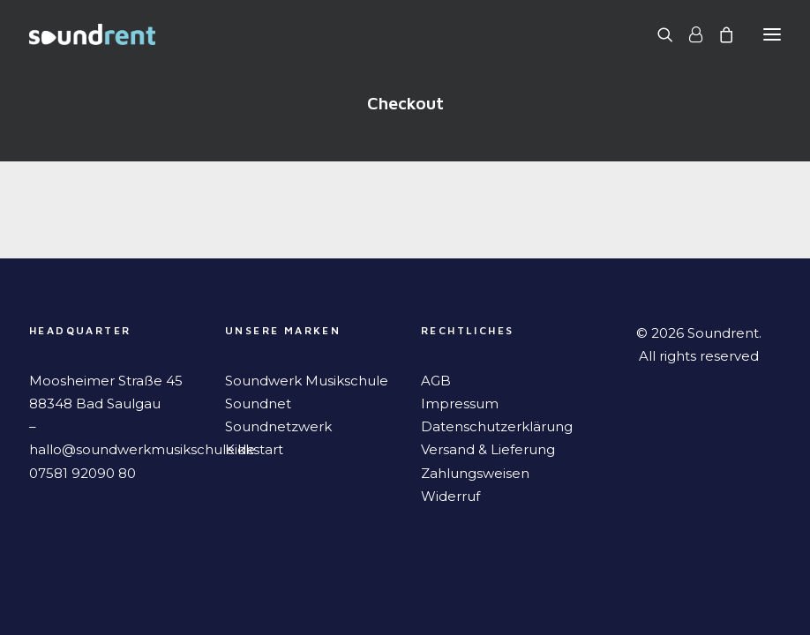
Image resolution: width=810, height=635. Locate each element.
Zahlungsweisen (475, 473)
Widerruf (450, 496)
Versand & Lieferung (488, 449)
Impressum (460, 403)
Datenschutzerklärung (497, 426)
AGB (436, 380)
